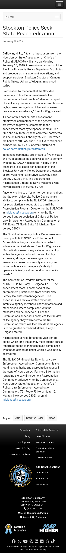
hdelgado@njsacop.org (20, 212)
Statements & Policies (19, 454)
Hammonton (42, 478)
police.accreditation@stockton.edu (24, 149)
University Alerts (44, 457)
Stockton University (19, 4)
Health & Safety (22, 448)
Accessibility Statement (34, 517)
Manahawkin (42, 484)
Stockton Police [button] (34, 418)
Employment (24, 442)
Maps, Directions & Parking (34, 513)
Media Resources (45, 442)
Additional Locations (48, 467)
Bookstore (25, 430)
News (9, 17)
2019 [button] (18, 418)
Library (27, 436)
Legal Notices (43, 436)
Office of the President (47, 430)
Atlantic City (42, 472)
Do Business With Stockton (45, 450)
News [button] (52, 418)
